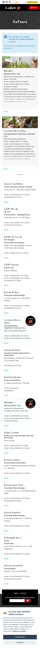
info (6, 112)
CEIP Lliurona (11, 264)
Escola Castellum (13, 183)
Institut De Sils (12, 377)
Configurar (20, 642)
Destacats (19, 174)
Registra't (33, 2)
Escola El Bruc (11, 292)
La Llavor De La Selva (15, 131)
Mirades (8, 70)
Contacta (22, 593)
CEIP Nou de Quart (11, 210)
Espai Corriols (11, 432)
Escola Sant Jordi (13, 485)
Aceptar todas (20, 637)
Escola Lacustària (13, 565)
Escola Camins (12, 459)
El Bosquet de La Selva (12, 539)
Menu (34, 7)
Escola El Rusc (12, 350)
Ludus (10, 7)
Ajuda (16, 593)
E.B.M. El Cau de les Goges (13, 238)
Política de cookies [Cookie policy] (19, 631)
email (12, 600)
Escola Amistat (12, 512)
